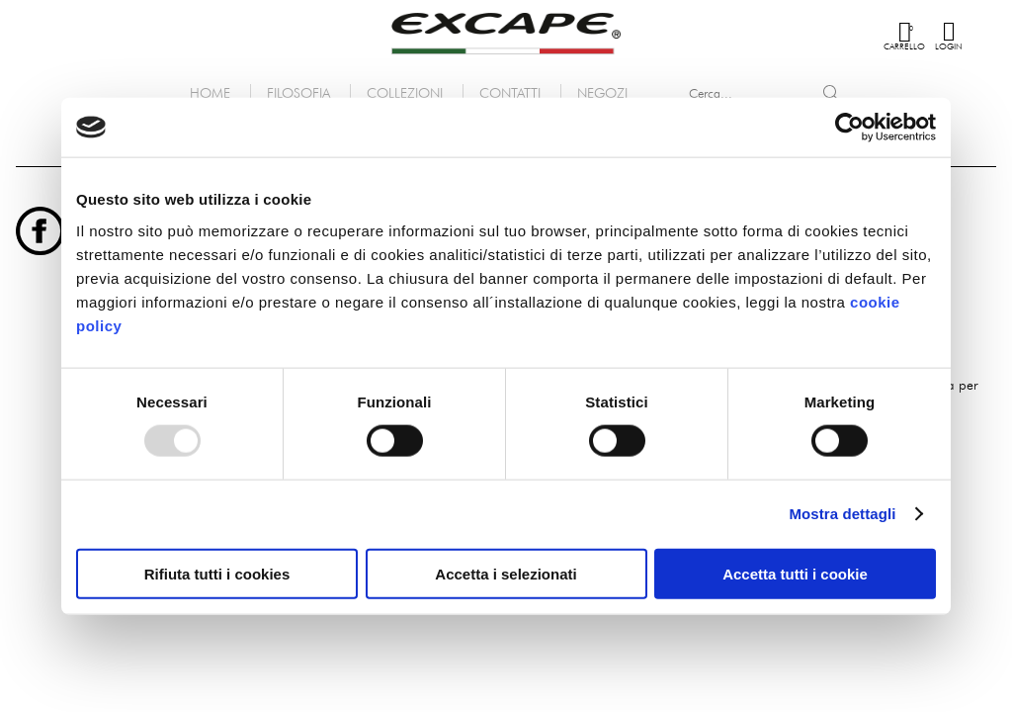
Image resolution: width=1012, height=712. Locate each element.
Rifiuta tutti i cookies (217, 573)
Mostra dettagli (842, 513)
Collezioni (405, 92)
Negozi (602, 92)
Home (210, 92)
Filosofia (298, 92)
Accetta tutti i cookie (795, 573)
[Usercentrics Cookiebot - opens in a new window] (849, 127)
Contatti (510, 92)
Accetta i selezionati (505, 573)
